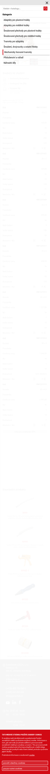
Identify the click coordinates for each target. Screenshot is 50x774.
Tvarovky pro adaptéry (14, 41)
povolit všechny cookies (14, 763)
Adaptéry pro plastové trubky (17, 20)
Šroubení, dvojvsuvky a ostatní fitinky (21, 46)
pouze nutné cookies (12, 768)
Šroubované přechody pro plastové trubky (23, 30)
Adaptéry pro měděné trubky (16, 25)
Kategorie (7, 14)
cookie (31, 755)
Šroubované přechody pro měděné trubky (22, 36)
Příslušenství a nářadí (13, 57)
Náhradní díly (10, 63)
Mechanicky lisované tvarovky (18, 52)
